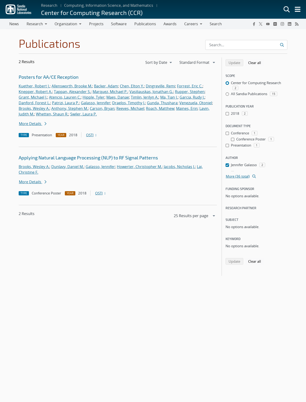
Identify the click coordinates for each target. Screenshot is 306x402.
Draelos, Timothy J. (128, 103)
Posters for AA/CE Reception (49, 77)
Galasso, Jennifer (95, 103)
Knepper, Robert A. (35, 91)
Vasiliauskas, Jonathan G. (151, 91)
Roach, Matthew (160, 108)
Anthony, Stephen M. (69, 108)
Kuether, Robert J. (34, 86)
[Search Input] (246, 45)
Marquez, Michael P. (110, 91)
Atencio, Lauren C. (65, 97)
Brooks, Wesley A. (34, 108)
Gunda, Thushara (162, 103)
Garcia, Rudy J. (192, 97)
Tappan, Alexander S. (72, 91)
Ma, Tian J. (169, 97)
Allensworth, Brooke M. (72, 86)
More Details (32, 123)
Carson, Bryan (102, 108)
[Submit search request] (281, 45)
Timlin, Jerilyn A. (144, 97)
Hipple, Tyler (93, 97)
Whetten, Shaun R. (52, 114)
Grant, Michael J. (33, 97)
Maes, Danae (117, 97)
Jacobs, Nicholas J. (179, 166)
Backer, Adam (106, 86)
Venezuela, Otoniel (195, 103)
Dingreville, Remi (160, 86)
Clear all (256, 62)
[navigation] (159, 62)
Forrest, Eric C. (189, 86)
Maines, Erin (187, 108)
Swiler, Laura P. (83, 114)
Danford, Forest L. (34, 103)
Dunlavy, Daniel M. (67, 166)
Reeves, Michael (130, 108)
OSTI (91, 135)
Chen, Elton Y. (132, 86)
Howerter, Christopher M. (139, 166)
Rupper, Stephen (190, 91)
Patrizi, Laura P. (65, 103)
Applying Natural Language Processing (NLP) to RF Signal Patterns (88, 158)
